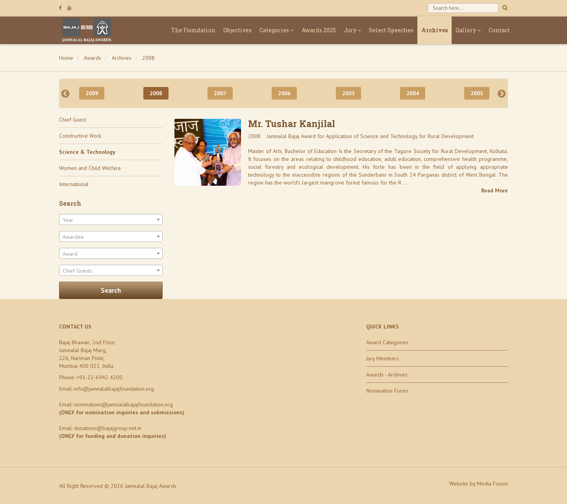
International (74, 184)
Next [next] (502, 93)
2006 (284, 93)
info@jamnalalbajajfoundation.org (114, 388)
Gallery (468, 30)
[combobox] (111, 219)
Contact (499, 30)
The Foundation (193, 30)
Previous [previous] (65, 93)
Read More (494, 190)
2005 (348, 93)
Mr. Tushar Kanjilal (291, 123)
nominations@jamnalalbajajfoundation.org (123, 404)
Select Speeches (391, 30)
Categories (276, 30)
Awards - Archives (387, 374)
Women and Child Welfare (90, 168)
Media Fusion (492, 483)
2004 (412, 93)
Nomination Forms (387, 390)
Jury (352, 30)
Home (66, 57)
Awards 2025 (319, 30)
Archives (434, 30)
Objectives (237, 30)
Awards (92, 57)
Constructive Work (80, 135)
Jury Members (382, 358)
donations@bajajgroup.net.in (107, 428)
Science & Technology (87, 151)
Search (111, 290)
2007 (220, 93)
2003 (477, 93)
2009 (91, 93)
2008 (148, 57)
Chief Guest (72, 119)
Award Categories (387, 342)
